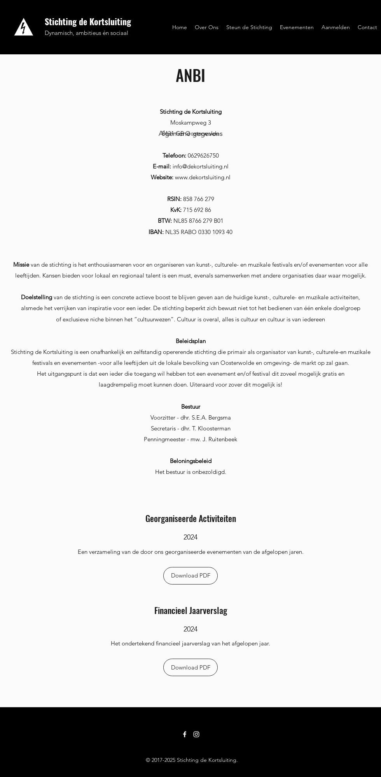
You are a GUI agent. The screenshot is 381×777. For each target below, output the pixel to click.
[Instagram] (196, 734)
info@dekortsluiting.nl (201, 166)
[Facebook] (185, 734)
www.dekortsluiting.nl (203, 177)
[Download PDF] (190, 575)
